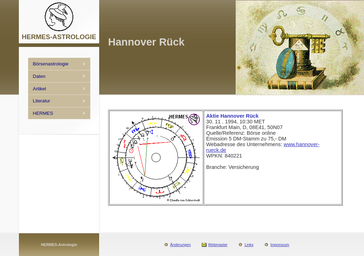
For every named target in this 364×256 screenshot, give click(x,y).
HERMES (43, 113)
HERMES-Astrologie (59, 244)
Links (249, 244)
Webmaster (218, 244)
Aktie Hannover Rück (232, 116)
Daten (39, 76)
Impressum (280, 244)
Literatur (41, 100)
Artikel (39, 88)
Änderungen (180, 244)
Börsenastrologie (50, 63)
